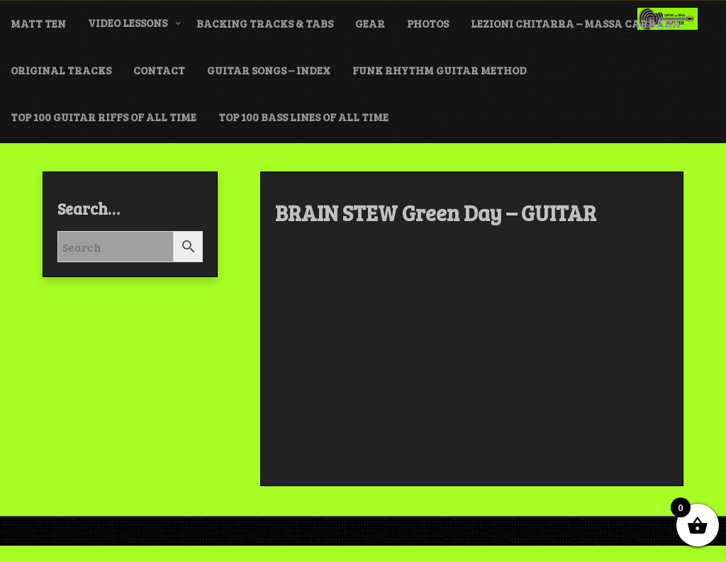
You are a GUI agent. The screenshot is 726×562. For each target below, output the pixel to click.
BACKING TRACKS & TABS (264, 23)
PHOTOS (428, 23)
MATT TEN (38, 23)
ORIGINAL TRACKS (61, 70)
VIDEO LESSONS (127, 23)
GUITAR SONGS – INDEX (268, 70)
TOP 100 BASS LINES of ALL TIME (303, 117)
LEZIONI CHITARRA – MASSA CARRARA (576, 23)
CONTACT (159, 70)
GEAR (370, 23)
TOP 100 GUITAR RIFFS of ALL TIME (103, 117)
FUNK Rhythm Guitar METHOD (439, 70)
